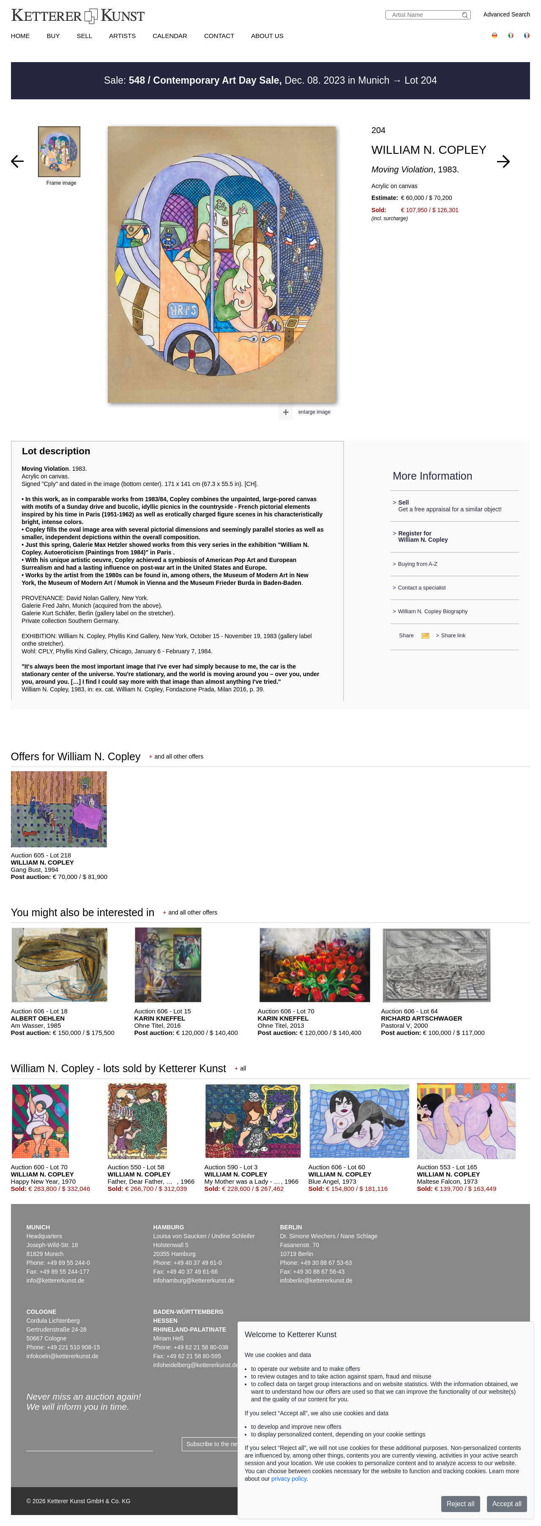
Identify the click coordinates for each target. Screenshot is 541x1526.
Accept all (507, 1503)
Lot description (56, 451)
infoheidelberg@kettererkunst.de (196, 1365)
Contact (219, 35)
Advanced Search (507, 14)
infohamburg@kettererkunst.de (193, 1280)
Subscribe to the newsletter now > (231, 1444)
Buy (53, 35)
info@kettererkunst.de (55, 1280)
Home (20, 35)
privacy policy (288, 1478)
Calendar (170, 35)
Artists (122, 35)
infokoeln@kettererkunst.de (62, 1356)
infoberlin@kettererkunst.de (316, 1280)
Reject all (461, 1503)
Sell (84, 35)
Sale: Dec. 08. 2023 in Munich (248, 80)
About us (267, 35)
